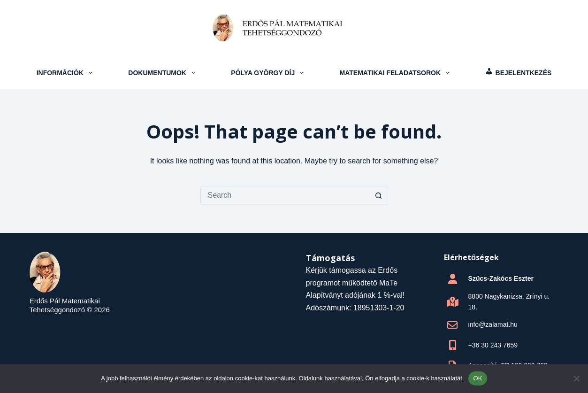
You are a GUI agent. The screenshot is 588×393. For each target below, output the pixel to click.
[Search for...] (284, 195)
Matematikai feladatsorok (396, 72)
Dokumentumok (162, 72)
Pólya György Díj (268, 72)
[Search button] (378, 195)
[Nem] (576, 378)
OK (477, 378)
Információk (66, 72)
